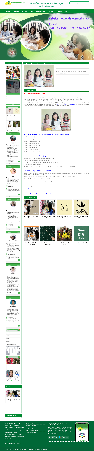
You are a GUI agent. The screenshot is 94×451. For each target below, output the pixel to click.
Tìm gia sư (51, 11)
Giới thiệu (16, 11)
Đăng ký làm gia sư (40, 11)
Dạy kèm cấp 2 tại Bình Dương (44, 63)
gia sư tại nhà (30, 449)
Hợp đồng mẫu (29, 430)
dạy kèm (45, 449)
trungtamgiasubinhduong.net (19, 449)
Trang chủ (8, 11)
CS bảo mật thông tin (31, 432)
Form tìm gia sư (29, 423)
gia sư (32, 63)
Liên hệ (31, 11)
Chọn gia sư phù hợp (61, 11)
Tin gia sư (24, 11)
